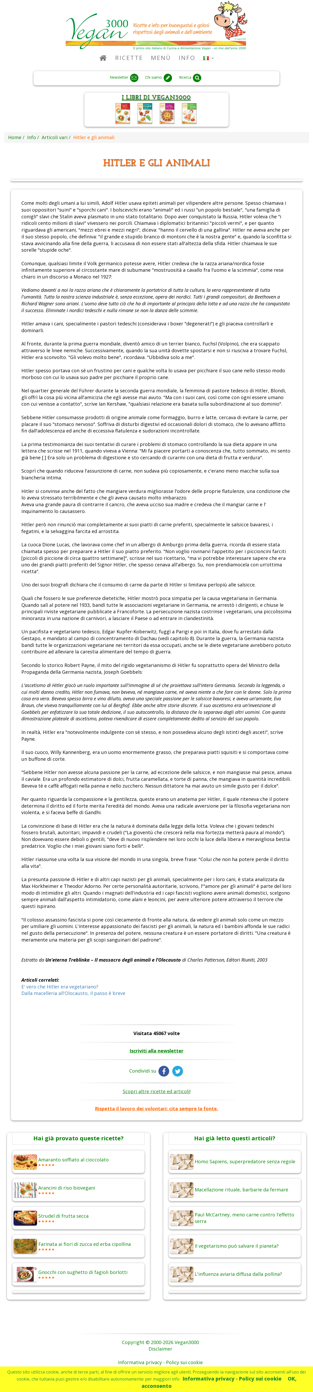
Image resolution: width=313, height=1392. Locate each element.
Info (187, 58)
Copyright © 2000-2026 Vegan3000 (160, 1342)
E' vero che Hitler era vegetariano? (59, 986)
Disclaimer (160, 1349)
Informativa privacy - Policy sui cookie (232, 1378)
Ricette (129, 58)
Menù (161, 58)
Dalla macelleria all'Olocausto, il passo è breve (73, 993)
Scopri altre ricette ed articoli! (157, 1091)
